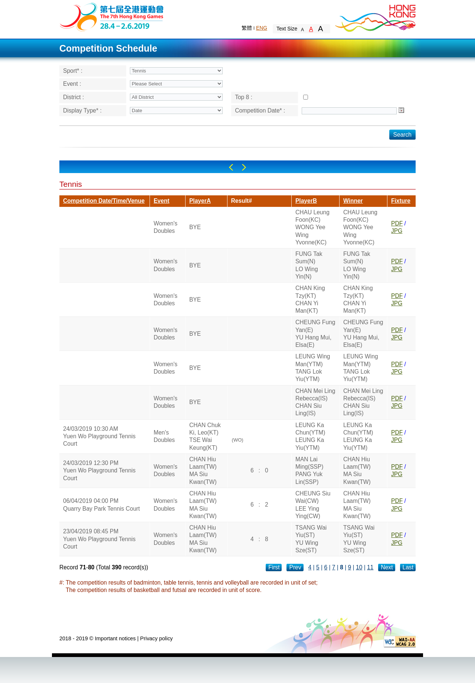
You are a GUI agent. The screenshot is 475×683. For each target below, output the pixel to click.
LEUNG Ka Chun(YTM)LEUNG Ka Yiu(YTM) (310, 436)
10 (359, 567)
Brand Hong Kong (375, 16)
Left (231, 167)
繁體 (247, 28)
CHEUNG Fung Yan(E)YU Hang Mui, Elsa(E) (315, 333)
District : (73, 97)
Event (161, 201)
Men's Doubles (164, 436)
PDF (397, 223)
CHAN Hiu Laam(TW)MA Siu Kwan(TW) (203, 470)
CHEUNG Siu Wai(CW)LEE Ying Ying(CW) (312, 504)
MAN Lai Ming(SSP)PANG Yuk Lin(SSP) (309, 470)
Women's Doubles (165, 227)
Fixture (400, 201)
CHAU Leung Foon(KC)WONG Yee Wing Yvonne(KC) (312, 227)
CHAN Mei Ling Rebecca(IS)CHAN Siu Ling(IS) (315, 402)
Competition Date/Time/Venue (104, 201)
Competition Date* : (260, 110)
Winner (353, 201)
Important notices (115, 638)
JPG (396, 231)
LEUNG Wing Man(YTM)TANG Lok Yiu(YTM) (312, 367)
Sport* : (72, 71)
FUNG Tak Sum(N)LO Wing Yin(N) (308, 265)
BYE (195, 227)
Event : (72, 84)
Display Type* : (82, 110)
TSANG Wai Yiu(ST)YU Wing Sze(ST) (311, 538)
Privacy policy (156, 638)
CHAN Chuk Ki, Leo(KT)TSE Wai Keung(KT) (205, 436)
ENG (261, 28)
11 (370, 567)
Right (244, 167)
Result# (241, 201)
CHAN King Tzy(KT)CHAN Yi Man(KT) (310, 299)
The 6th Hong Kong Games (111, 16)
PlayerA (200, 201)
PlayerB (306, 201)
